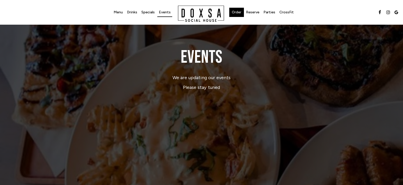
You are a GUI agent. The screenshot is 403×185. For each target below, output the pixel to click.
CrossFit (286, 12)
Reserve (252, 12)
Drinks (132, 12)
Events (165, 12)
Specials (148, 12)
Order (236, 12)
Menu (118, 12)
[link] (201, 13)
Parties (269, 12)
